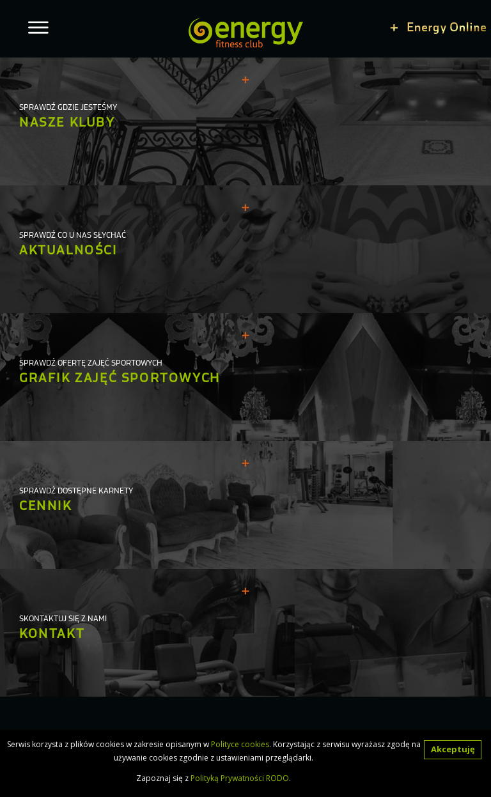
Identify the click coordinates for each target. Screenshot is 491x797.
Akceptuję (453, 749)
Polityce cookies (240, 744)
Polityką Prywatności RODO (240, 778)
